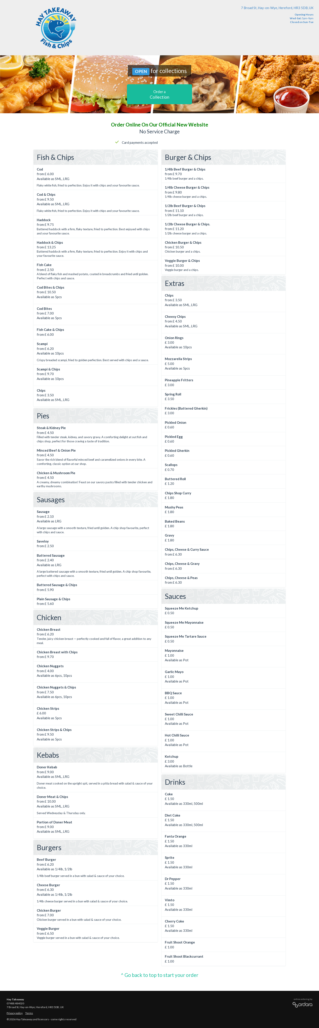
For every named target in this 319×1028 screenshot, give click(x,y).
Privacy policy (15, 1013)
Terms (29, 1013)
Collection (159, 95)
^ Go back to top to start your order (159, 975)
